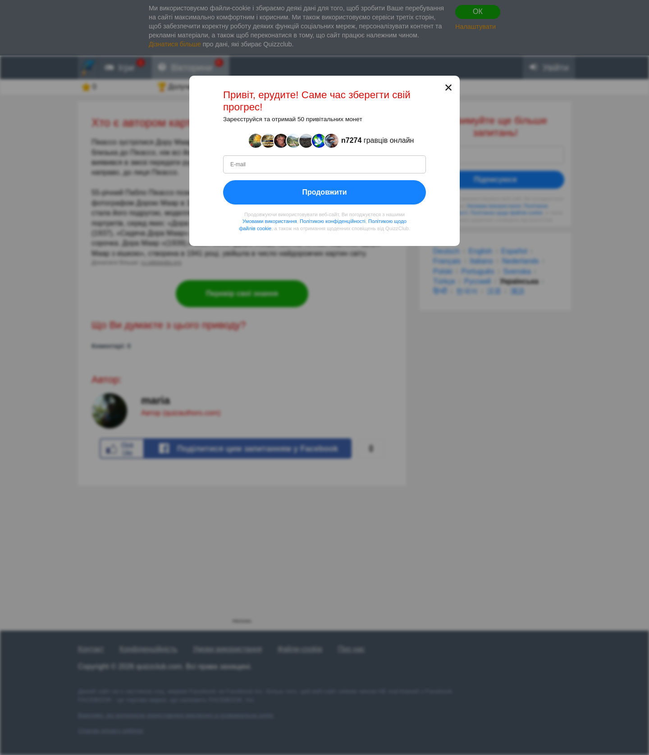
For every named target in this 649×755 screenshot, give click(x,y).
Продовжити (324, 192)
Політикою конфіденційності (333, 221)
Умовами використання (269, 221)
